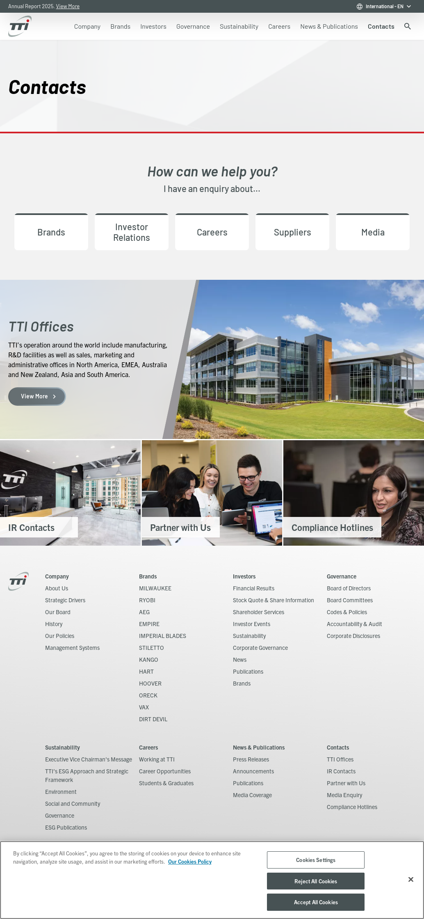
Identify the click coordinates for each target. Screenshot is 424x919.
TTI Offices (340, 759)
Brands (148, 576)
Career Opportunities (165, 771)
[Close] (411, 880)
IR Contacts (341, 771)
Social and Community (72, 803)
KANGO (148, 659)
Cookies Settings (315, 859)
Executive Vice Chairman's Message (88, 759)
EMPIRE (149, 623)
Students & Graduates (166, 782)
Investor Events (251, 623)
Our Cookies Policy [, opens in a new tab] (190, 861)
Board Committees (350, 600)
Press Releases (251, 759)
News (239, 659)
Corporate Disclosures (353, 635)
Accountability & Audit (354, 623)
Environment (61, 791)
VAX (144, 707)
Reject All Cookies (315, 881)
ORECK (148, 695)
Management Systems (72, 647)
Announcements (253, 771)
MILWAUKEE (155, 588)
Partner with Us (346, 782)
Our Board (58, 611)
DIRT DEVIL (153, 718)
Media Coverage (252, 794)
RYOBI (147, 600)
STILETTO (151, 647)
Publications (248, 671)
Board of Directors (349, 588)
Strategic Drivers (65, 600)
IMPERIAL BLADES (162, 635)
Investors (244, 576)
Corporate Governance (260, 647)
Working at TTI (157, 759)
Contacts (338, 747)
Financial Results (253, 588)
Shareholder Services (258, 611)
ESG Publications (66, 827)
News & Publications (259, 747)
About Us (56, 588)
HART (146, 671)
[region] (212, 880)
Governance (341, 576)
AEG (144, 611)
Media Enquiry (344, 794)
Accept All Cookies (316, 901)
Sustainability (249, 635)
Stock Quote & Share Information (273, 600)
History (53, 623)
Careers (148, 747)
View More (68, 6)
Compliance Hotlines (352, 806)
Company (57, 576)
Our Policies (59, 635)
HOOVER (150, 683)
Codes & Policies (347, 611)
